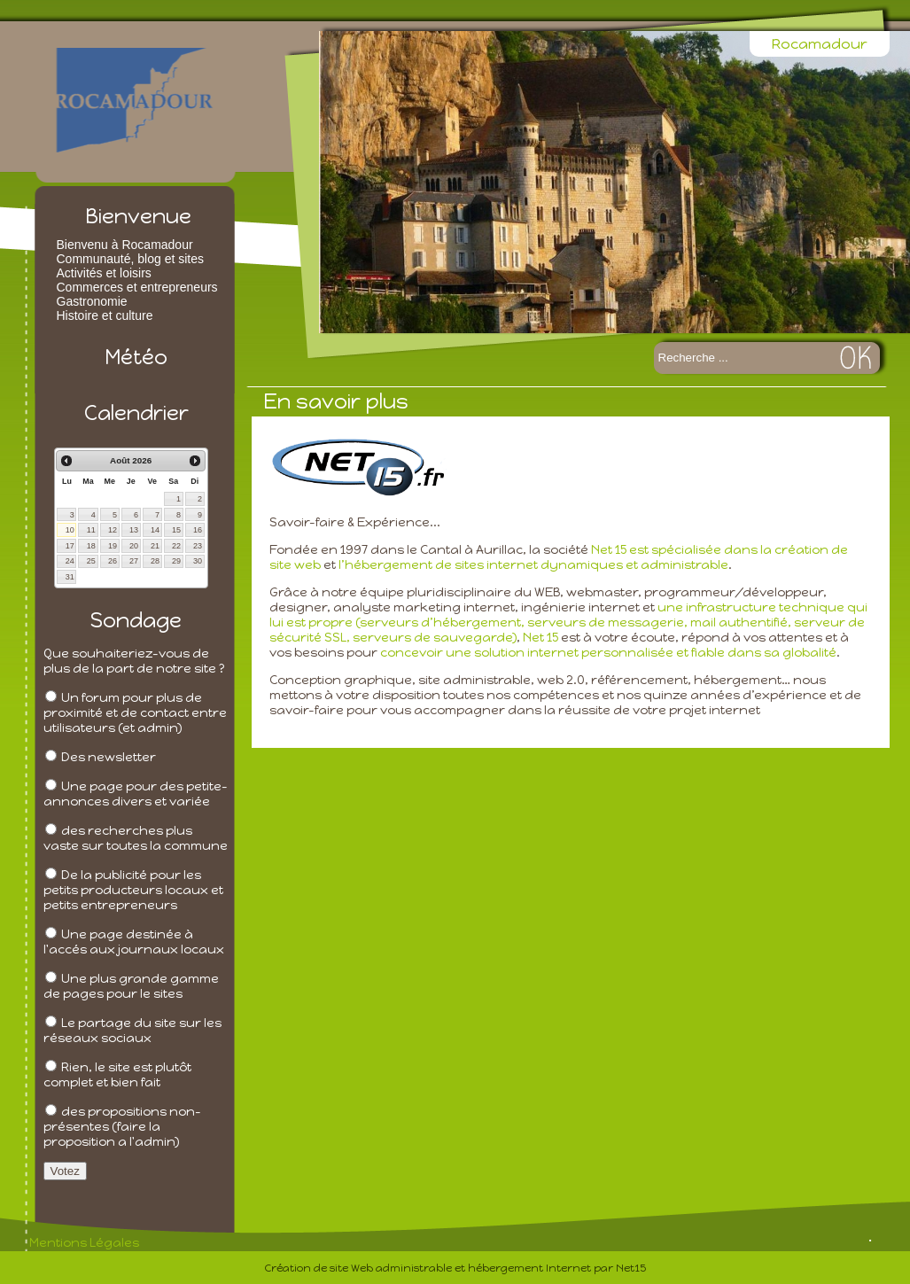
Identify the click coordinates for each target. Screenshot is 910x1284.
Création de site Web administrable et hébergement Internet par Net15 (455, 1268)
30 (197, 560)
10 (70, 529)
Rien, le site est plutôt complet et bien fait (117, 1075)
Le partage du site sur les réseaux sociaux (132, 1031)
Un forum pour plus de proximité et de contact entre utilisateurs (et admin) (135, 712)
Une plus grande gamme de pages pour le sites (131, 986)
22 (176, 545)
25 (91, 560)
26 (112, 560)
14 (155, 529)
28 (155, 560)
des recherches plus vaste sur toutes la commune (135, 838)
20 (133, 545)
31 (70, 576)
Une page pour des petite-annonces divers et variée (135, 794)
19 (112, 545)
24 (70, 560)
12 (112, 529)
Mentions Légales (84, 1242)
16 (197, 529)
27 (133, 560)
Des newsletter (108, 757)
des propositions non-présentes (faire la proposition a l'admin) (122, 1126)
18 (91, 545)
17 (70, 545)
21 (155, 545)
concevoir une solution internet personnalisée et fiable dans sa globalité (608, 652)
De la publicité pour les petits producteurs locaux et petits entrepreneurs (133, 890)
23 (197, 545)
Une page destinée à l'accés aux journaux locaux (133, 942)
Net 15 (540, 637)
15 (176, 529)
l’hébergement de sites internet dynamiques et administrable (533, 564)
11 (91, 529)
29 (176, 560)
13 (133, 529)
